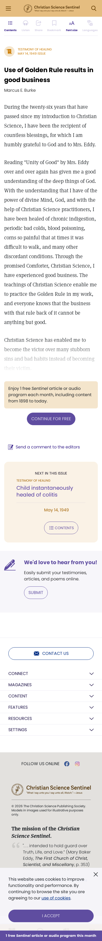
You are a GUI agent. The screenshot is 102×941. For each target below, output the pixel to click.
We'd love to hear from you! (60, 562)
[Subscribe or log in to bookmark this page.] (54, 26)
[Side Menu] (8, 8)
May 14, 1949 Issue (32, 53)
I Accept (51, 916)
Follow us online (40, 764)
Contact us (51, 653)
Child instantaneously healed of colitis (44, 491)
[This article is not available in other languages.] (90, 26)
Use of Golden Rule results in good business (48, 75)
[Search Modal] (93, 8)
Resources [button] (20, 718)
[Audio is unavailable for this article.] (26, 26)
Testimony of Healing (35, 49)
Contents (61, 528)
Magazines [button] (20, 685)
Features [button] (18, 707)
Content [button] (17, 696)
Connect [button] (18, 674)
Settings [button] (17, 730)
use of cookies (55, 898)
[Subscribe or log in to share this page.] (39, 26)
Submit (35, 593)
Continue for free (51, 419)
